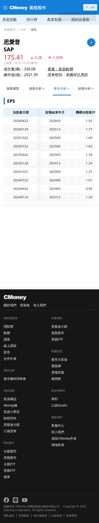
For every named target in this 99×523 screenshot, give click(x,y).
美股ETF (9, 470)
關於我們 (10, 305)
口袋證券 (10, 431)
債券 (7, 477)
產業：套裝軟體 (60, 69)
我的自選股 (80, 19)
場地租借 (57, 445)
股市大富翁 (59, 359)
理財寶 (8, 326)
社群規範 (56, 515)
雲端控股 (57, 372)
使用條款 (23, 515)
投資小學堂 (12, 412)
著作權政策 (40, 515)
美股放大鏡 (12, 424)
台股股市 (10, 451)
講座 (7, 339)
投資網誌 (10, 399)
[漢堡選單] (5, 7)
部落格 (25, 305)
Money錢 (10, 405)
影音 (7, 352)
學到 (54, 399)
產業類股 (54, 19)
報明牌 (56, 378)
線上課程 (10, 345)
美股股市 (10, 29)
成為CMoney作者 (63, 438)
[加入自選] (91, 42)
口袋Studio (59, 405)
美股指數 (9, 19)
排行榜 (31, 19)
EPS (33, 29)
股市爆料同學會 (15, 378)
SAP (23, 29)
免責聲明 (71, 515)
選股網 (56, 366)
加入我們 (39, 305)
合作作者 (10, 358)
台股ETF (9, 464)
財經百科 (10, 418)
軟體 (7, 333)
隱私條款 (9, 515)
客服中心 (57, 425)
